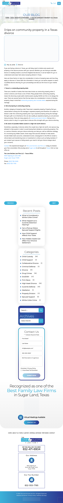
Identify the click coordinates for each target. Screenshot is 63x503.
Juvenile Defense (28, 287)
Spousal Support (28, 297)
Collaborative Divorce (30, 263)
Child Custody (27, 256)
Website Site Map (42, 495)
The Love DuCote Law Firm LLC (36, 146)
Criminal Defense (28, 267)
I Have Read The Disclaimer (30, 370)
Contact (6, 146)
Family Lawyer (24, 433)
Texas (48, 148)
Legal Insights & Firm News (19, 18)
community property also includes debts (33, 100)
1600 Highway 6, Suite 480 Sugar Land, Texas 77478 (31, 467)
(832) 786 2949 (13, 161)
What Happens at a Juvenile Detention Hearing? (29, 223)
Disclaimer (24, 368)
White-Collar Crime (29, 300)
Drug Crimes (27, 273)
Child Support (27, 260)
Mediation (26, 290)
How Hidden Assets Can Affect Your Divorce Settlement (31, 241)
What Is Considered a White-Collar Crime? (30, 216)
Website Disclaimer (21, 495)
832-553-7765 (31, 485)
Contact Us (31, 422)
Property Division (28, 293)
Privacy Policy (32, 368)
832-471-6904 (31, 449)
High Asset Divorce (29, 283)
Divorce (20, 64)
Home (7, 18)
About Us (15, 433)
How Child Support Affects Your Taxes (29, 234)
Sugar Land (32, 148)
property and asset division (38, 118)
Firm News (26, 280)
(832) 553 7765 (11, 163)
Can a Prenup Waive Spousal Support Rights (31, 229)
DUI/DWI (25, 277)
